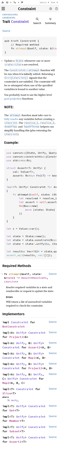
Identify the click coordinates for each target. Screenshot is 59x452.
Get (11, 410)
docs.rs (43, 2)
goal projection (13, 98)
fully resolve (11, 119)
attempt (21, 48)
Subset (14, 431)
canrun (6, 14)
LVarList (10, 281)
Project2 (35, 368)
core (14, 14)
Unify (20, 332)
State (10, 277)
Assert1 (15, 441)
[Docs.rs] (2, 2)
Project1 (16, 337)
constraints (8, 17)
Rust (53, 2)
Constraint (27, 9)
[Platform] (16, 2)
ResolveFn (39, 277)
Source (6, 30)
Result (26, 277)
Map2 (5, 383)
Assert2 (34, 347)
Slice (6, 393)
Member (14, 421)
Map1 (31, 358)
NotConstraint (13, 326)
